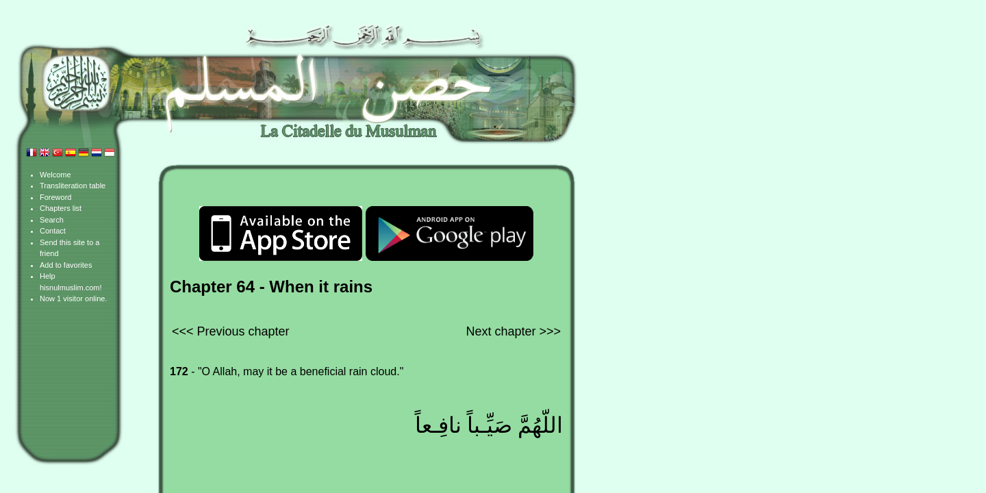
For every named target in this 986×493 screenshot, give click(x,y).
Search (52, 220)
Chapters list (60, 208)
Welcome (55, 174)
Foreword (55, 197)
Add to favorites (66, 265)
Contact (53, 231)
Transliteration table (72, 185)
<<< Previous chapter (231, 331)
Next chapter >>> (513, 331)
